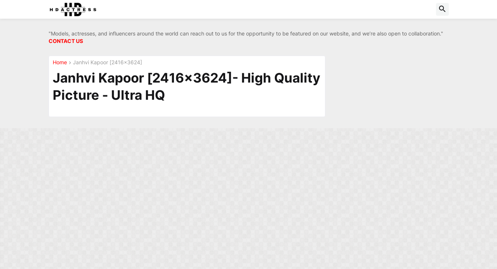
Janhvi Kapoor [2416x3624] (107, 62)
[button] (442, 9)
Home (60, 62)
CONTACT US (66, 41)
